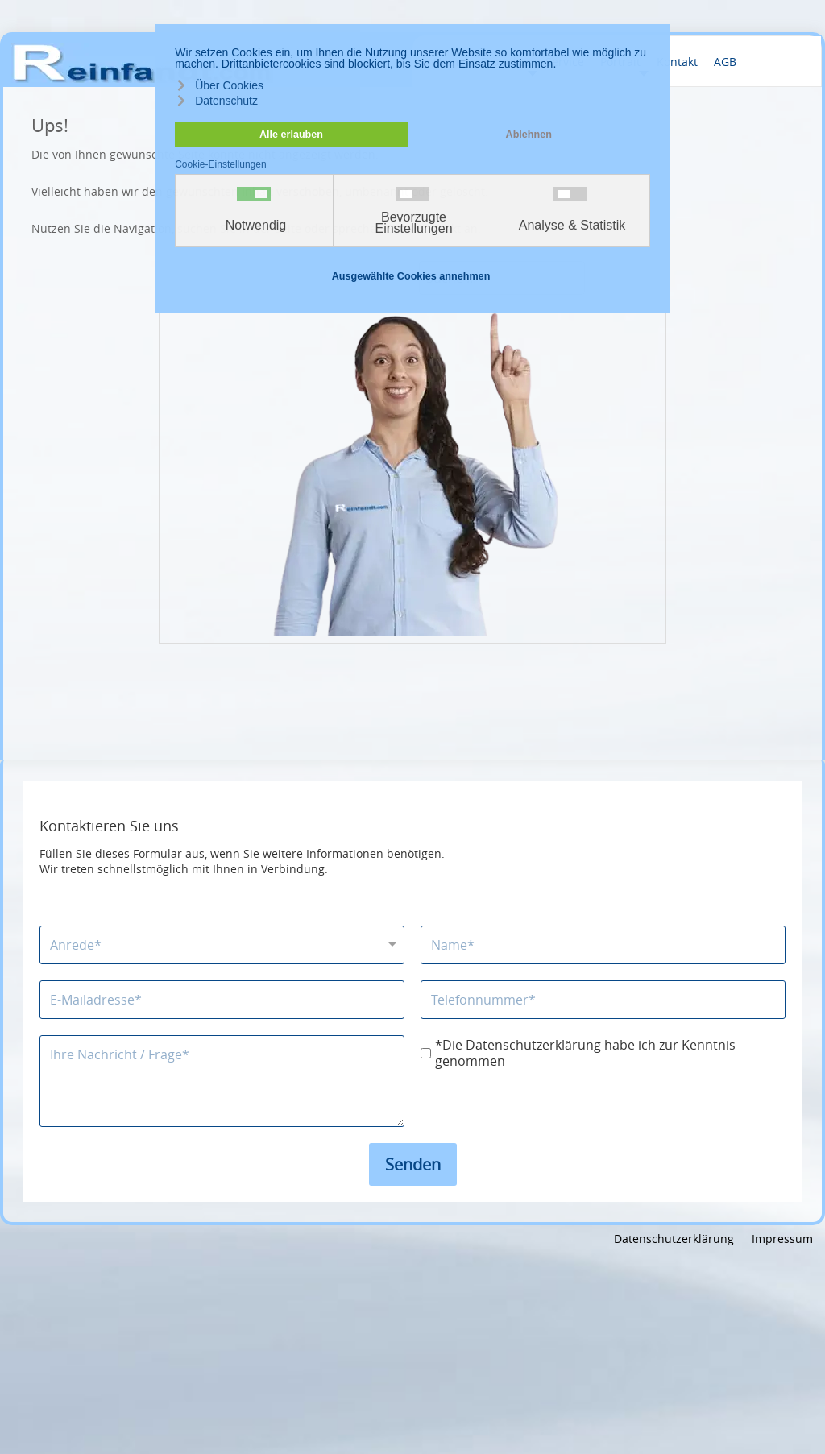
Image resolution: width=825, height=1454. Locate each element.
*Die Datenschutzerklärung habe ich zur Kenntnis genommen (585, 1054)
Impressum (782, 1238)
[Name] (603, 945)
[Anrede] (221, 945)
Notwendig (256, 225)
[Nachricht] (221, 1081)
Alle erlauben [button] (291, 134)
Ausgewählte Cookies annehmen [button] (411, 276)
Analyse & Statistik (572, 225)
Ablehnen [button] (529, 134)
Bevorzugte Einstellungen (413, 223)
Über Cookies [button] (229, 85)
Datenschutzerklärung (674, 1238)
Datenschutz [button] (226, 100)
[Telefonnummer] (603, 999)
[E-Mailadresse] (221, 999)
